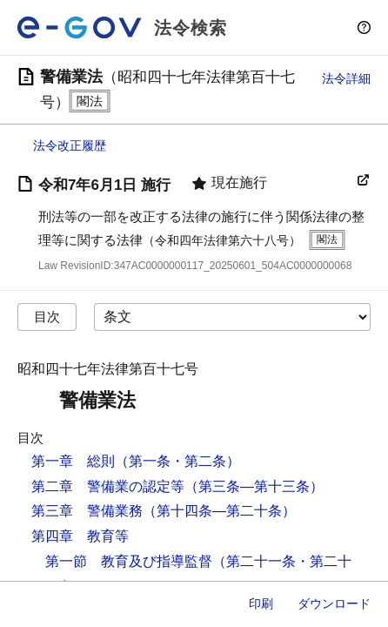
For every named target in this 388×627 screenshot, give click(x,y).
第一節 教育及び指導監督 (128, 561)
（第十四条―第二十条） (219, 510)
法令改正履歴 (69, 145)
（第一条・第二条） (177, 461)
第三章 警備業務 (87, 510)
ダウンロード (334, 603)
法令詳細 (346, 78)
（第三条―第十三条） (254, 486)
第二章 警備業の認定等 (107, 486)
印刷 (261, 603)
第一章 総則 (73, 461)
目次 (47, 316)
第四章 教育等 (80, 536)
